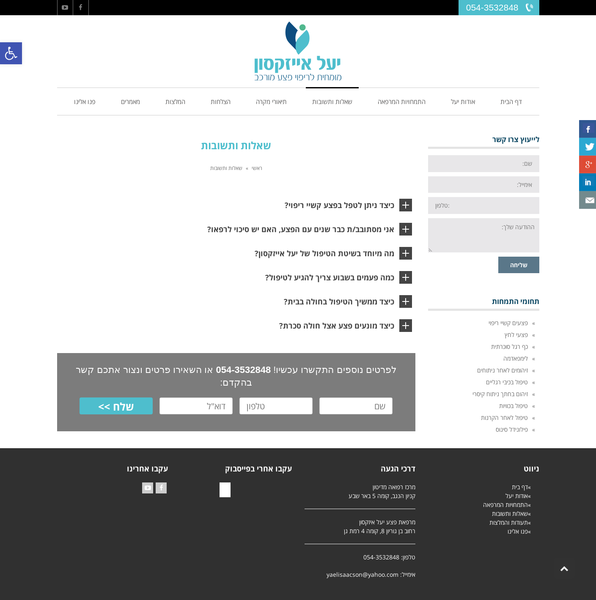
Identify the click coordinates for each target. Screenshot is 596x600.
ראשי (257, 168)
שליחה (518, 265)
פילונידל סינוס (512, 429)
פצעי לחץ (516, 335)
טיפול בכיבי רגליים (507, 382)
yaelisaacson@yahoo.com (362, 574)
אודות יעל (516, 496)
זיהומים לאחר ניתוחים (502, 370)
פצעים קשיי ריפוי (508, 323)
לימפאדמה (515, 358)
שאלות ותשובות (510, 514)
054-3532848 (492, 7)
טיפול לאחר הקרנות (504, 418)
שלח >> (116, 406)
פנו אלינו (518, 531)
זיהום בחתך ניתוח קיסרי (500, 394)
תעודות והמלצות (508, 522)
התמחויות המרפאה (505, 505)
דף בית (520, 487)
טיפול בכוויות (513, 406)
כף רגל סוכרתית (509, 346)
